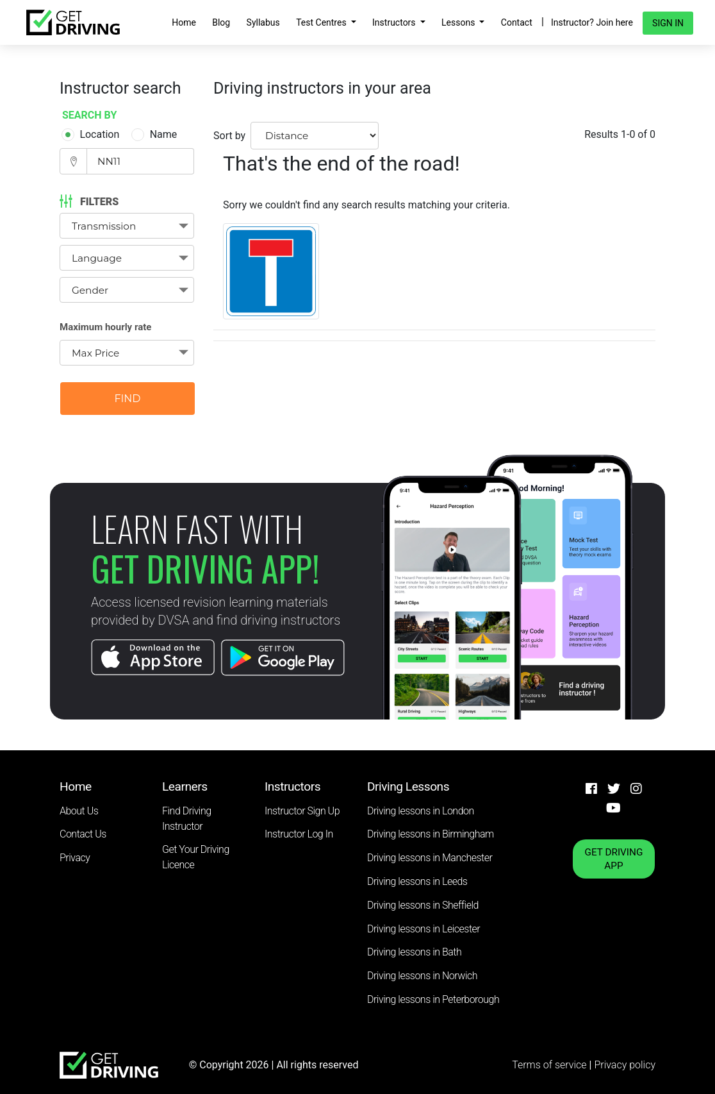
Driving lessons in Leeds (417, 881)
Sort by (229, 136)
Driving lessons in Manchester (429, 858)
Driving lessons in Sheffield (423, 905)
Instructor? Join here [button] (592, 22)
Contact (516, 22)
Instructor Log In (299, 834)
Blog (221, 22)
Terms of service (550, 1065)
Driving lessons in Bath (414, 952)
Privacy (75, 858)
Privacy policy (624, 1065)
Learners (185, 786)
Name (156, 134)
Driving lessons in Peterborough (433, 999)
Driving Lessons (408, 786)
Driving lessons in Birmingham (430, 834)
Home (184, 22)
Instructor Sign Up (302, 811)
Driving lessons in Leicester (423, 929)
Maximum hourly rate (105, 327)
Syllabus (263, 22)
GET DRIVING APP (614, 858)
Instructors (395, 22)
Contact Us (83, 834)
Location (92, 134)
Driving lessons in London (420, 811)
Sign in (668, 23)
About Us (79, 811)
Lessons (459, 22)
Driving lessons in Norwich (422, 976)
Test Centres (322, 22)
